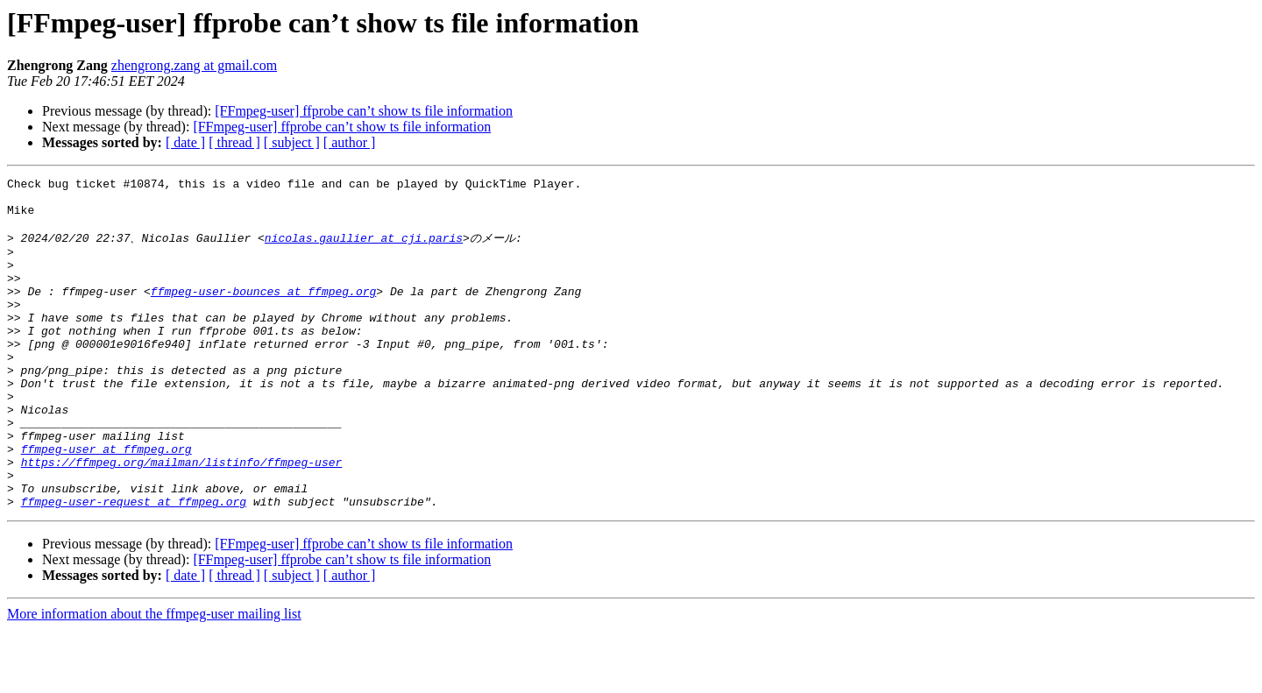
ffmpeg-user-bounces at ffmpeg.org (263, 313)
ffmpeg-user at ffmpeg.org (106, 502)
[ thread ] (234, 142)
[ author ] (349, 142)
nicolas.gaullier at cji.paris (364, 249)
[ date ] (185, 142)
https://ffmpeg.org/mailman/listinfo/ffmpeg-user (182, 518)
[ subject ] (292, 142)
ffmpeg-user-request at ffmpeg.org (133, 565)
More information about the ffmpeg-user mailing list (154, 677)
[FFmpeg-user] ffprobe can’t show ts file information (364, 110)
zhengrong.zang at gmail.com (194, 65)
